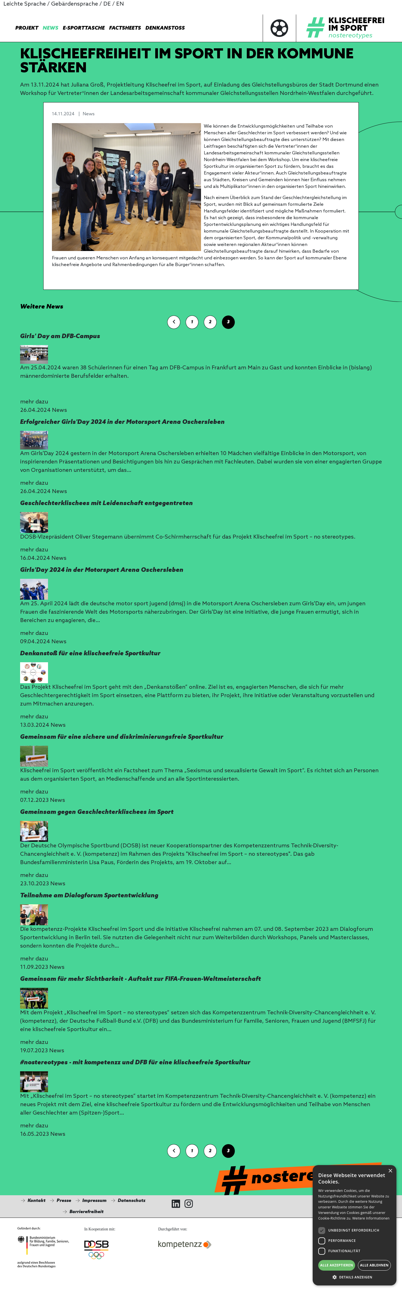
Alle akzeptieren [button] (336, 1265)
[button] (354, 1277)
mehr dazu (34, 402)
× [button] (390, 1171)
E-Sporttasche (84, 28)
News (50, 28)
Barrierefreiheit (87, 1212)
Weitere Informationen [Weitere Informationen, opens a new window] (371, 1218)
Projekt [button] (26, 28)
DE (107, 4)
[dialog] (354, 1225)
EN (120, 4)
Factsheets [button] (125, 28)
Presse (64, 1200)
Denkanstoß (165, 28)
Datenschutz (131, 1200)
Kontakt (37, 1200)
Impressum (94, 1200)
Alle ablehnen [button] (374, 1265)
